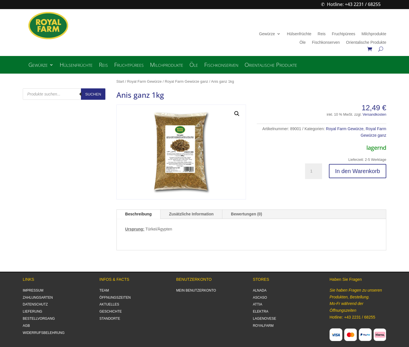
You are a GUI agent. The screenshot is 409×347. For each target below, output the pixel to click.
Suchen (93, 94)
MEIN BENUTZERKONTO (196, 290)
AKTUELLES (109, 304)
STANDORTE (109, 319)
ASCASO (260, 298)
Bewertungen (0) (246, 214)
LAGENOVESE (264, 319)
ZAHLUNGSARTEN (38, 298)
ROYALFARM (263, 326)
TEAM (104, 290)
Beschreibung (138, 214)
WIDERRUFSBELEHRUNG (43, 333)
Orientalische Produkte (366, 42)
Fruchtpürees (343, 34)
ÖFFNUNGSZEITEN (115, 298)
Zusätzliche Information (191, 214)
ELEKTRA (260, 311)
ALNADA (259, 290)
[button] (237, 114)
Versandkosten (374, 115)
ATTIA (257, 304)
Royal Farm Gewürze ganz (186, 81)
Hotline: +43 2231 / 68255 (354, 4)
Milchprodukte (374, 34)
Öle (302, 42)
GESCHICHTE (110, 311)
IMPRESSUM (33, 290)
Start (120, 81)
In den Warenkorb (357, 171)
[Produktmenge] (313, 171)
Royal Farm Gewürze (144, 81)
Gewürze (267, 34)
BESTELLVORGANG (39, 319)
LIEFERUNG (32, 311)
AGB (26, 326)
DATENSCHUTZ (35, 304)
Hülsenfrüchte (299, 34)
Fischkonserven (326, 42)
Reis (321, 34)
